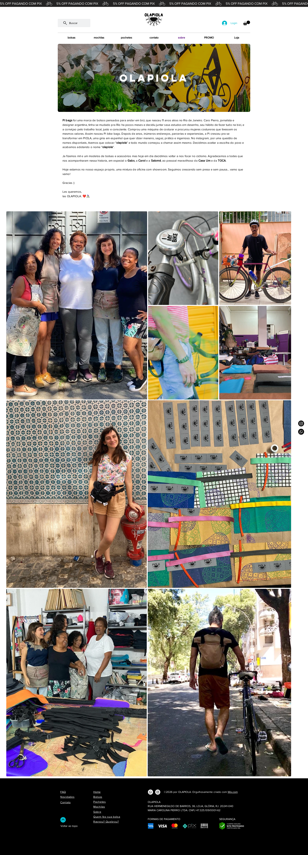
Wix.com (233, 791)
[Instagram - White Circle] (157, 792)
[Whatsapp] (301, 432)
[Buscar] (74, 23)
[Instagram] (301, 423)
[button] (246, 23)
